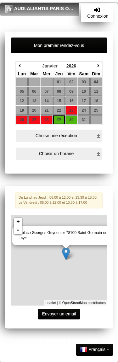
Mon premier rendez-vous (59, 45)
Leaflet (51, 303)
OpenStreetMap (74, 303)
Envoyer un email (59, 313)
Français (94, 349)
